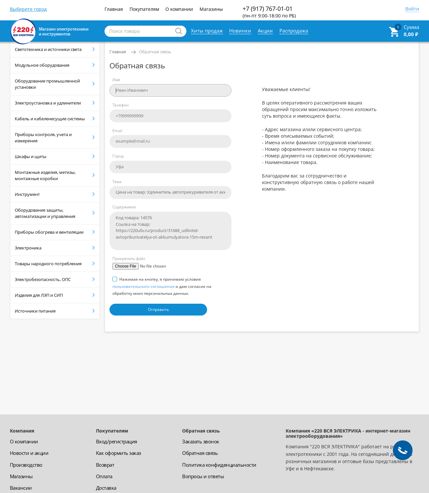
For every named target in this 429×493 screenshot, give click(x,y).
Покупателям (144, 9)
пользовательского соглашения (143, 286)
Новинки (240, 30)
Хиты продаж (207, 30)
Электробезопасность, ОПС (43, 279)
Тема (116, 181)
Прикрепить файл (128, 258)
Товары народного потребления (48, 264)
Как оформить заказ (118, 453)
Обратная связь (155, 52)
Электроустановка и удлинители (48, 103)
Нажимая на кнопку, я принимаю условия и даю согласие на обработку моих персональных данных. (161, 286)
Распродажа (293, 30)
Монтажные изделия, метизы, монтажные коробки (45, 175)
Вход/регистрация (116, 441)
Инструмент (27, 194)
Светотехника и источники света (48, 49)
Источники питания (35, 311)
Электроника (28, 248)
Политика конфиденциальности (219, 464)
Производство (26, 464)
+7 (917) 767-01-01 (269, 12)
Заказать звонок (200, 441)
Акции (265, 30)
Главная (114, 9)
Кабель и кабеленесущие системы (50, 119)
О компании (179, 9)
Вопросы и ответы (203, 476)
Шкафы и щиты (30, 156)
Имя (116, 79)
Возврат (105, 464)
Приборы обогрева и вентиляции (49, 232)
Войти (412, 9)
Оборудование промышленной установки (47, 84)
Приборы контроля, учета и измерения (43, 137)
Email (117, 130)
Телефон (120, 105)
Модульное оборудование (42, 65)
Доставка (106, 487)
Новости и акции (29, 453)
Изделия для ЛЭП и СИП (39, 295)
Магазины (211, 9)
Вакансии (21, 487)
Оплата (104, 476)
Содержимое (124, 207)
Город (118, 156)
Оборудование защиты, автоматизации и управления (45, 213)
